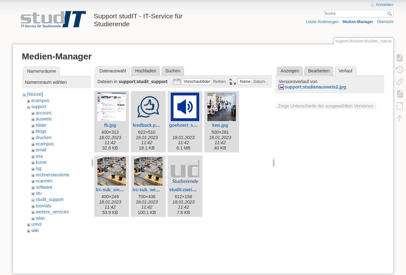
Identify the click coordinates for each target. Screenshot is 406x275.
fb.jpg (110, 125)
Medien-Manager (357, 22)
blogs (41, 131)
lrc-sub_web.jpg (149, 189)
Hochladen (145, 70)
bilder (41, 125)
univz (36, 224)
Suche (390, 13)
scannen (44, 180)
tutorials (43, 205)
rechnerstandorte (52, 174)
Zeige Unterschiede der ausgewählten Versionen (325, 105)
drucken (44, 137)
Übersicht (385, 22)
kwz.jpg (220, 125)
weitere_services (52, 211)
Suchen (172, 70)
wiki (35, 230)
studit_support (50, 199)
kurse (41, 162)
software (44, 187)
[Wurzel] (35, 94)
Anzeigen (290, 70)
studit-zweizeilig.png (190, 189)
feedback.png (146, 125)
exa (39, 156)
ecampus (40, 100)
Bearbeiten (319, 70)
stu (39, 193)
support (38, 106)
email (41, 149)
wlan (40, 218)
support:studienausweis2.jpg (315, 86)
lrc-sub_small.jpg (114, 189)
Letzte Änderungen (322, 22)
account (43, 112)
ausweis (44, 118)
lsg (38, 168)
